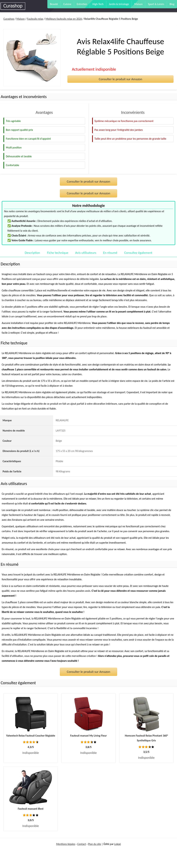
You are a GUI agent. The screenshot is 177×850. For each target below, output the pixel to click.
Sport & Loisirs (156, 4)
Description (32, 253)
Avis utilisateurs (85, 253)
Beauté (54, 4)
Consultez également (138, 253)
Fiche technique (57, 253)
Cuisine (67, 4)
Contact (81, 844)
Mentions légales (65, 844)
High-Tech (98, 4)
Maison (138, 4)
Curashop (8, 18)
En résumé (110, 253)
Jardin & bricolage (119, 4)
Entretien (82, 4)
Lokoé (117, 844)
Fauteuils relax (35, 18)
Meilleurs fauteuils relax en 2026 (63, 18)
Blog (172, 4)
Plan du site (94, 844)
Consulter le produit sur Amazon (120, 79)
